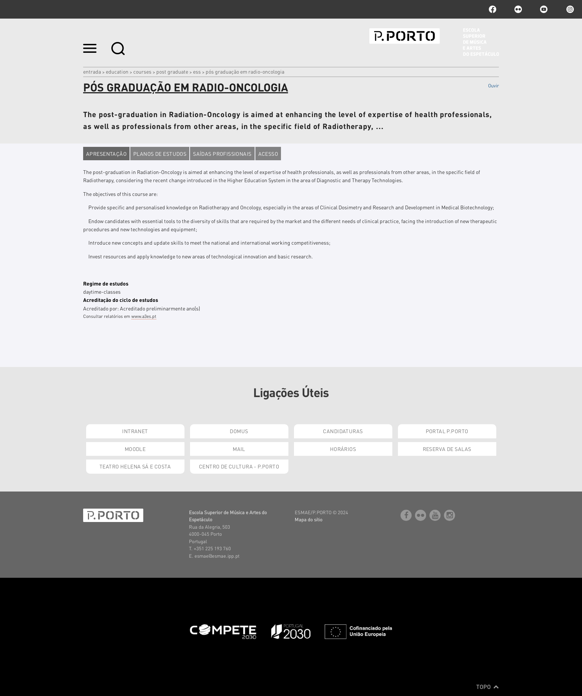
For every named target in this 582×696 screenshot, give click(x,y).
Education (117, 71)
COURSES (142, 71)
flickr (518, 9)
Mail (239, 448)
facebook (492, 9)
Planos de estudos (159, 153)
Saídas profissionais (222, 153)
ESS (197, 71)
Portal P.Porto (447, 431)
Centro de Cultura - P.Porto (239, 466)
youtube (543, 9)
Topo (487, 686)
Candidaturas (343, 431)
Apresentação (106, 153)
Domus (239, 431)
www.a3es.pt (143, 316)
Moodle (135, 448)
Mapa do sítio (309, 519)
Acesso (268, 153)
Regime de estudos (105, 283)
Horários (343, 448)
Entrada (92, 71)
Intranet (135, 431)
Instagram (569, 9)
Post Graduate (172, 71)
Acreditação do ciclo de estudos (120, 299)
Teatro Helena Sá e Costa (135, 466)
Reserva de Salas (447, 448)
